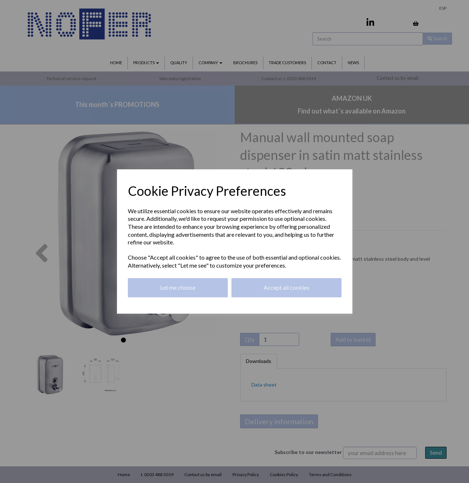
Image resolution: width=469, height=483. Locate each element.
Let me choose (178, 287)
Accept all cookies (286, 287)
